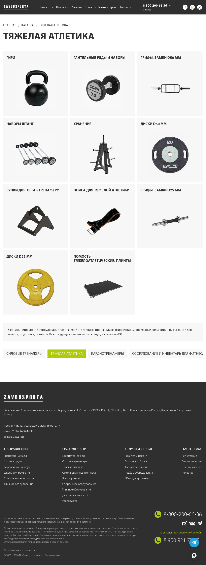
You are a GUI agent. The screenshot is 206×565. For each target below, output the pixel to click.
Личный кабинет (192, 467)
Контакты (125, 7)
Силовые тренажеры (24, 353)
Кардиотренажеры (107, 353)
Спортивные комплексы (19, 478)
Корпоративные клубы (18, 467)
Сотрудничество (192, 461)
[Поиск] (185, 7)
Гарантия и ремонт (136, 455)
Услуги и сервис (107, 7)
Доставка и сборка (136, 461)
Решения (76, 7)
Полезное (188, 472)
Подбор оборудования (139, 472)
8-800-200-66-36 (155, 5)
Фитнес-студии (13, 461)
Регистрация (189, 455)
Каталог (47, 7)
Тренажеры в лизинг (137, 467)
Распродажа (69, 500)
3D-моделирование (137, 478)
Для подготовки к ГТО (75, 495)
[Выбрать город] (170, 5)
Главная (10, 25)
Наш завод (62, 7)
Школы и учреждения (17, 472)
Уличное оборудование (18, 483)
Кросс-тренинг (71, 478)
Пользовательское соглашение (20, 550)
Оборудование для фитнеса (79, 472)
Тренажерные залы (15, 455)
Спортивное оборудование (79, 483)
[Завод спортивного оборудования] (16, 7)
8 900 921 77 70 (182, 540)
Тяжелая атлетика (67, 353)
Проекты (90, 7)
